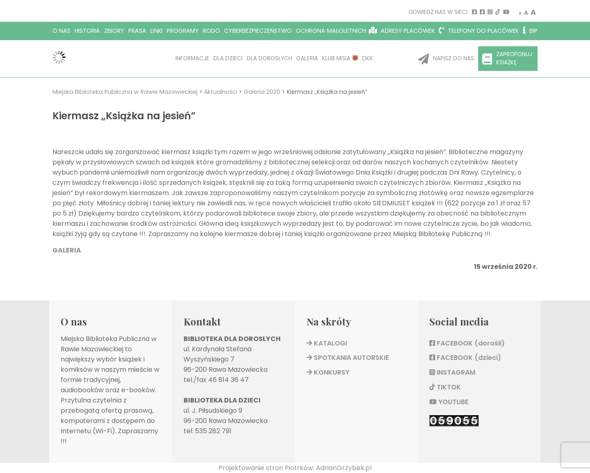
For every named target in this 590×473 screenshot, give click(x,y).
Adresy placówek (402, 31)
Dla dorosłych (269, 58)
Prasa (137, 31)
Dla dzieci (228, 58)
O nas (61, 31)
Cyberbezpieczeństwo (258, 31)
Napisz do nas (446, 58)
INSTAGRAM (452, 372)
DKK (367, 58)
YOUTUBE (448, 402)
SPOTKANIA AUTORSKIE (347, 357)
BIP (530, 31)
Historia (87, 31)
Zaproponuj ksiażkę (507, 58)
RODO (211, 31)
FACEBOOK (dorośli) (467, 343)
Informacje (192, 58)
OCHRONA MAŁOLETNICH (331, 31)
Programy (183, 31)
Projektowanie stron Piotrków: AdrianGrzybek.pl (295, 468)
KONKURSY (327, 372)
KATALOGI (326, 343)
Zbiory (114, 31)
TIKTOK (445, 387)
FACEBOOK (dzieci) (465, 357)
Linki (156, 31)
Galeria (307, 58)
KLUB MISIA (340, 58)
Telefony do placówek (479, 31)
